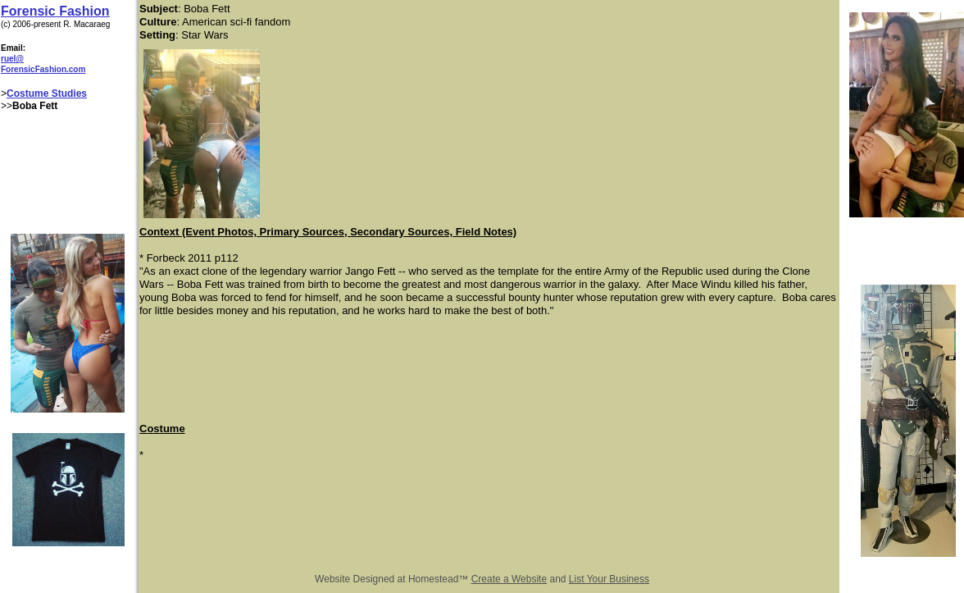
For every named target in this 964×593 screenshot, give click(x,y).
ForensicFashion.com (43, 69)
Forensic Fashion (55, 11)
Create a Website (509, 579)
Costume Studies (47, 93)
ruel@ (12, 58)
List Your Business (609, 579)
